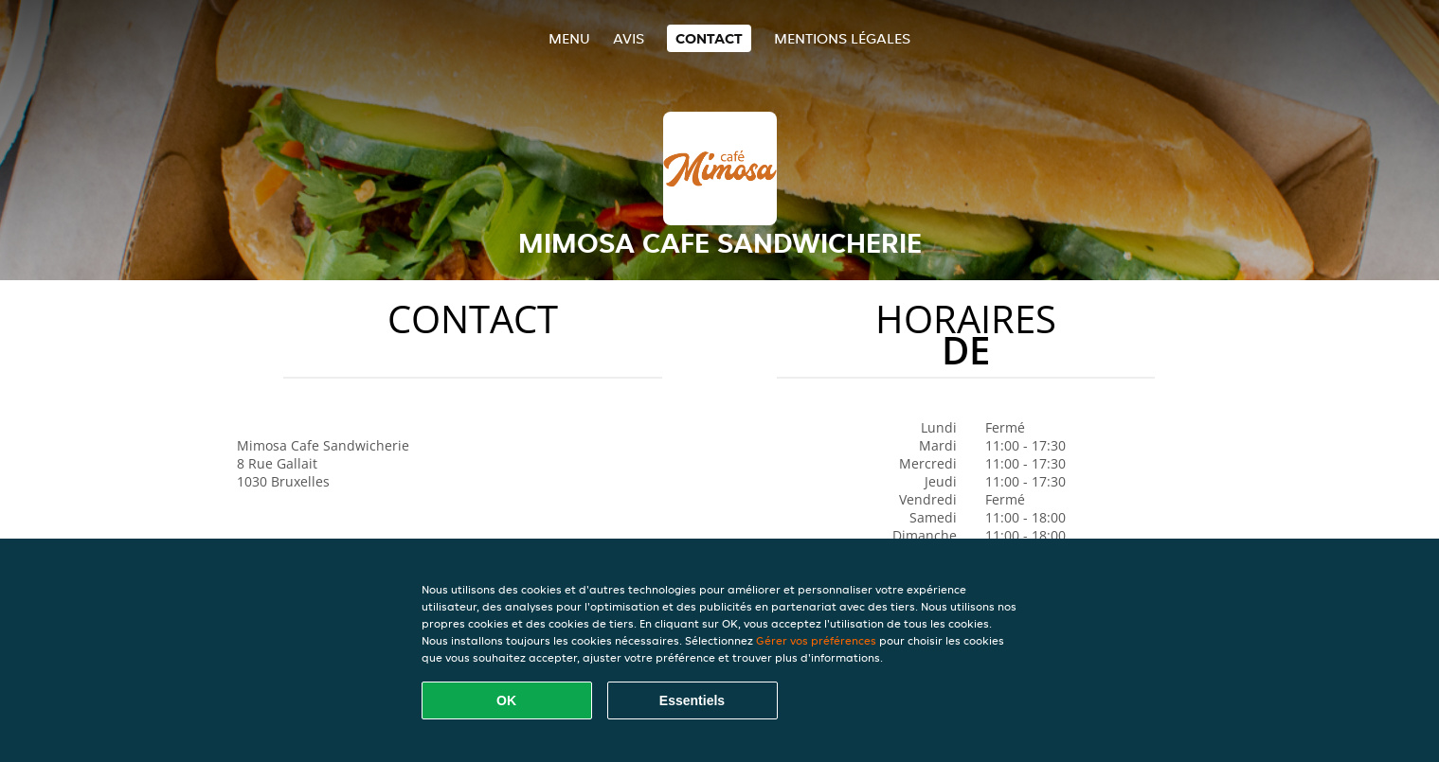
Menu (569, 38)
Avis (628, 38)
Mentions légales (842, 38)
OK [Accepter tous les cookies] (506, 700)
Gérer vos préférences (816, 640)
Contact (709, 38)
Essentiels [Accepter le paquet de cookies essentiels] (692, 700)
